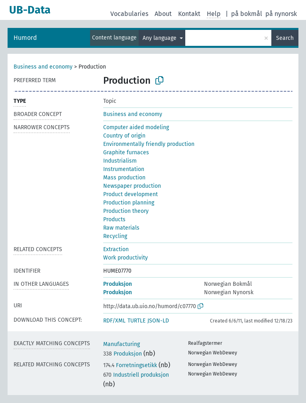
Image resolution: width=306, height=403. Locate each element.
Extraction (116, 249)
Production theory (126, 211)
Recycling (115, 236)
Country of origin (124, 135)
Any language (160, 38)
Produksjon (117, 284)
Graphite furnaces (126, 152)
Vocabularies (129, 14)
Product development (130, 194)
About (163, 14)
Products (114, 219)
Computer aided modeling (136, 127)
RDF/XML (114, 320)
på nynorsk (281, 14)
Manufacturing (121, 344)
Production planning (128, 202)
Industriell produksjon (136, 375)
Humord (25, 37)
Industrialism (120, 160)
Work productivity (125, 257)
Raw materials (121, 227)
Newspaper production (132, 186)
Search (285, 38)
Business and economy (43, 66)
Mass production (124, 177)
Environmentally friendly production (148, 144)
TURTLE (136, 320)
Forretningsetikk (130, 365)
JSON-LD (158, 320)
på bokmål (246, 14)
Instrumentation (123, 169)
